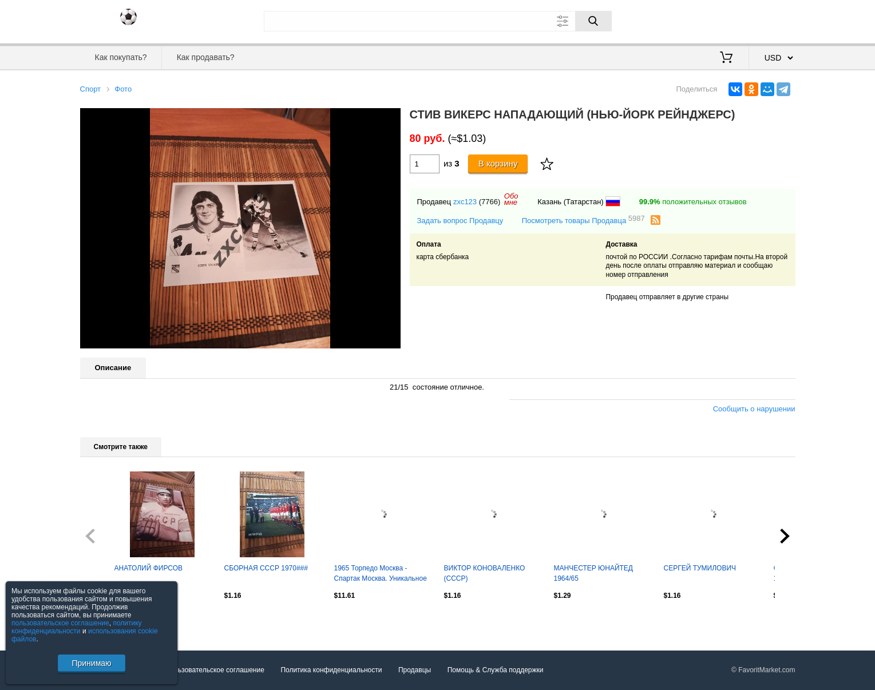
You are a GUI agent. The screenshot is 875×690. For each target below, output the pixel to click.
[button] (390, 118)
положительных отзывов (693, 201)
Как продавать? (206, 57)
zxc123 (465, 201)
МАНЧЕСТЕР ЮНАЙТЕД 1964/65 (594, 573)
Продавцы (414, 670)
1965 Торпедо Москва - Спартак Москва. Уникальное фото (380, 574)
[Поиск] (593, 21)
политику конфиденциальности (76, 627)
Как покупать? (120, 57)
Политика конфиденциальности (331, 670)
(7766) (490, 201)
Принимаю (91, 663)
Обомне (511, 199)
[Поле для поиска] (438, 21)
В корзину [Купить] (498, 163)
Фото (123, 89)
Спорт (90, 89)
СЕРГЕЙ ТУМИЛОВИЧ (700, 568)
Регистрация (772, 20)
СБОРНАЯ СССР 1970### (266, 568)
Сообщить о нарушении (754, 409)
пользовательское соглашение (60, 623)
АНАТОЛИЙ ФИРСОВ (148, 568)
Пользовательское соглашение (214, 670)
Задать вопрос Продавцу (460, 220)
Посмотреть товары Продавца (583, 220)
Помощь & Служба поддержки (496, 670)
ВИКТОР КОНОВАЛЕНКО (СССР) (484, 573)
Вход (728, 20)
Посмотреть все (105, 620)
